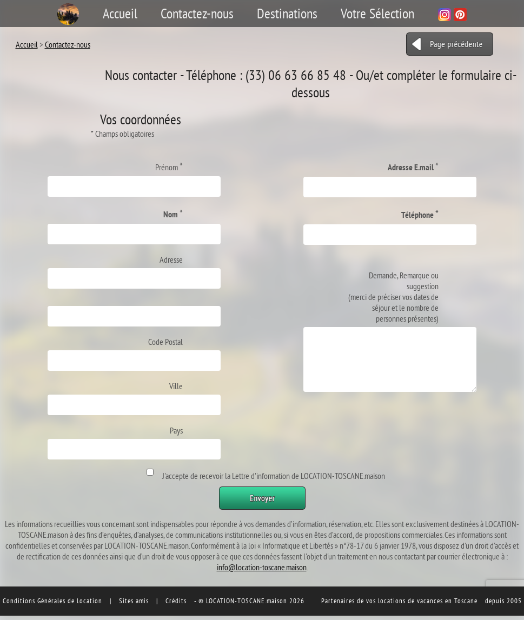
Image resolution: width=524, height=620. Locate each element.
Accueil (120, 13)
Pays (176, 430)
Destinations (287, 13)
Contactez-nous (197, 13)
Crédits (176, 600)
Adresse (171, 259)
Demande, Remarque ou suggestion (393, 297)
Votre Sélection (377, 13)
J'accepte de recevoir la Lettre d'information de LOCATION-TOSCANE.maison (272, 475)
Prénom (169, 166)
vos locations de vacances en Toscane (421, 600)
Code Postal (165, 341)
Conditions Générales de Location (52, 600)
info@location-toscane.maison (262, 567)
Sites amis (134, 600)
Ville (176, 386)
